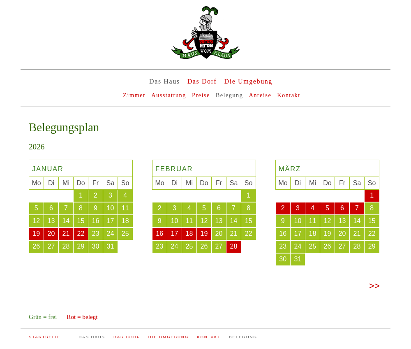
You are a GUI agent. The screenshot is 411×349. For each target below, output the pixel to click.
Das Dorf (202, 81)
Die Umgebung (248, 81)
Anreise (260, 95)
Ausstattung (168, 95)
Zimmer (134, 95)
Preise (201, 95)
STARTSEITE (45, 337)
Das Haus (164, 81)
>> (374, 286)
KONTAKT (209, 337)
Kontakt (288, 95)
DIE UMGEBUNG (168, 337)
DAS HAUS (92, 337)
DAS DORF (126, 337)
